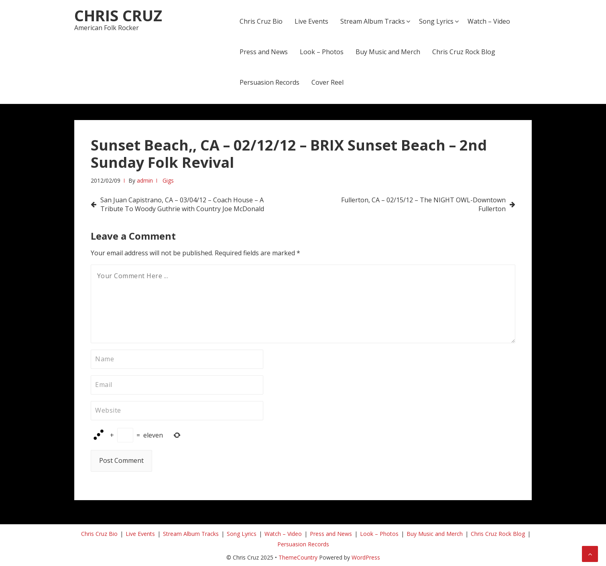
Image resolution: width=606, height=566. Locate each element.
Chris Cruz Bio (261, 21)
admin (145, 180)
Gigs (168, 180)
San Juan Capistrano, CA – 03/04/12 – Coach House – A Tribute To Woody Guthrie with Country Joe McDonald (182, 204)
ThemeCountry (298, 557)
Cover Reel (327, 82)
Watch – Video (489, 21)
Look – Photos (322, 51)
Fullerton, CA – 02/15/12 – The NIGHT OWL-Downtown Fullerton (423, 204)
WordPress (366, 557)
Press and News (264, 51)
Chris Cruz (118, 15)
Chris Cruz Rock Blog (463, 51)
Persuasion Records (269, 82)
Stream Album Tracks (372, 21)
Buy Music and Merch (388, 51)
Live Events (311, 21)
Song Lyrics (436, 21)
